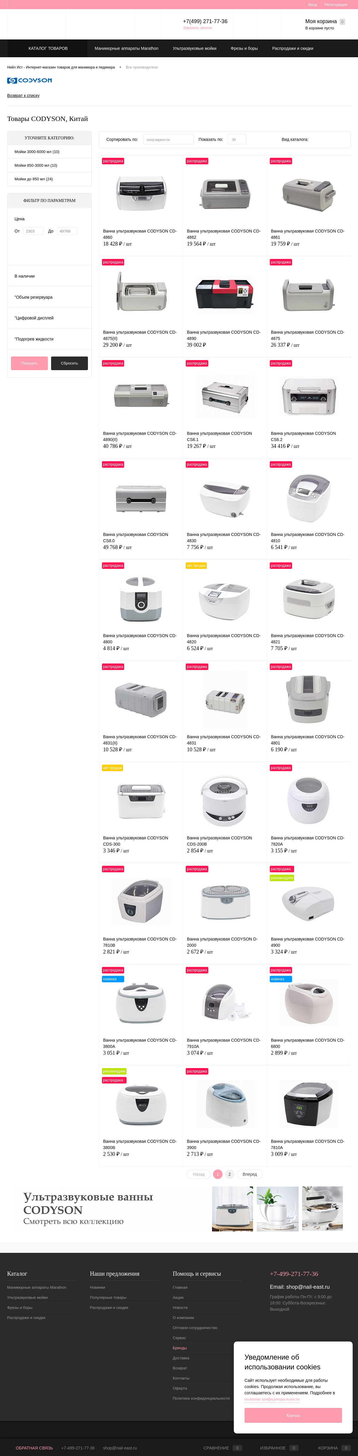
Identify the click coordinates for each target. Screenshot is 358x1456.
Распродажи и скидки (26, 1317)
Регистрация (335, 4)
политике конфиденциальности (272, 1399)
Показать (29, 363)
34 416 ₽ (309, 449)
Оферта (180, 1388)
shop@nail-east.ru (307, 1287)
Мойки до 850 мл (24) (34, 179)
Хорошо (293, 1415)
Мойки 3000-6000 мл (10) (37, 151)
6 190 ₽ (309, 753)
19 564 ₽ (225, 247)
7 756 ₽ (225, 550)
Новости (180, 1307)
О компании (183, 1317)
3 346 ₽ (141, 854)
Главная (180, 1287)
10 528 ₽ (141, 753)
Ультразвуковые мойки (27, 1297)
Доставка (181, 1358)
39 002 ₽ (225, 348)
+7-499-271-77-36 (77, 1448)
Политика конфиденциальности (201, 1398)
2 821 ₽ (141, 955)
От (17, 231)
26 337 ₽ (309, 348)
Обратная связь (30, 1448)
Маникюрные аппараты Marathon (36, 1287)
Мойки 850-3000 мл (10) (36, 165)
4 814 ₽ (141, 651)
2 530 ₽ (141, 1157)
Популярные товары (108, 1297)
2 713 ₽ (225, 1157)
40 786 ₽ (141, 449)
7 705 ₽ (309, 651)
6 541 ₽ (309, 550)
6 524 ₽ (225, 651)
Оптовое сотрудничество (195, 1327)
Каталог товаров (47, 48)
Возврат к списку (23, 95)
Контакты (181, 1378)
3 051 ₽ (141, 1056)
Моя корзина (325, 21)
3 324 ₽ (309, 955)
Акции (178, 1297)
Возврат (180, 1368)
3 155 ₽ (309, 854)
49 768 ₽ (141, 550)
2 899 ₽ (309, 1056)
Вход (312, 4)
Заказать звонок (197, 28)
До (50, 231)
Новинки (97, 1287)
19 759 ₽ (309, 247)
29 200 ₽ (141, 348)
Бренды (180, 1348)
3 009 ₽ (309, 1157)
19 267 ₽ (225, 449)
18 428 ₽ (141, 247)
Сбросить (69, 363)
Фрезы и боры (19, 1307)
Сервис (179, 1338)
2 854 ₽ (225, 854)
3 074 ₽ (225, 1056)
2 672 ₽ (225, 955)
